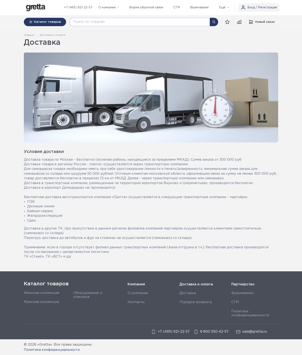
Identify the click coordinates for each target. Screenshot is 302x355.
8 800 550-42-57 (211, 331)
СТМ (235, 302)
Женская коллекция (41, 293)
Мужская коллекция (41, 302)
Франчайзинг (242, 293)
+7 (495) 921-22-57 (78, 7)
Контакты (136, 302)
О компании (138, 293)
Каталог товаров (46, 284)
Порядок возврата (195, 302)
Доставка (187, 293)
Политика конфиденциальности (52, 349)
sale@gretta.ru (251, 331)
